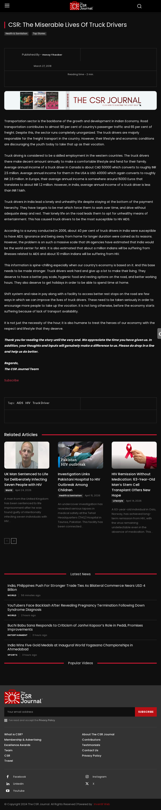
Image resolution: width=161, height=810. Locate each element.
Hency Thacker (52, 54)
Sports (12, 655)
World (9, 490)
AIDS (20, 403)
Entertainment (17, 635)
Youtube (19, 791)
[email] (69, 712)
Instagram (100, 777)
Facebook (19, 777)
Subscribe (11, 380)
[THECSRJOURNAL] (81, 5)
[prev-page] (7, 541)
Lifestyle (118, 500)
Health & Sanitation (16, 34)
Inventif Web (102, 804)
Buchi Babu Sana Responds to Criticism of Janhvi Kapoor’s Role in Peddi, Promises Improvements (75, 627)
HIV (27, 403)
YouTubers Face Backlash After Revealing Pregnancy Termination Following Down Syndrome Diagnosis (76, 607)
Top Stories (39, 34)
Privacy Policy (47, 720)
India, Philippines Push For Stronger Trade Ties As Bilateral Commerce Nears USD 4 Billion (76, 587)
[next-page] (13, 541)
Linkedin (18, 784)
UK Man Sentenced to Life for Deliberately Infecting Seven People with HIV (26, 479)
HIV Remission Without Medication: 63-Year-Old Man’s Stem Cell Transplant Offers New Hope (133, 485)
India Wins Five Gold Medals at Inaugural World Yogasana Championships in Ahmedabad (70, 647)
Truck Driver (41, 403)
